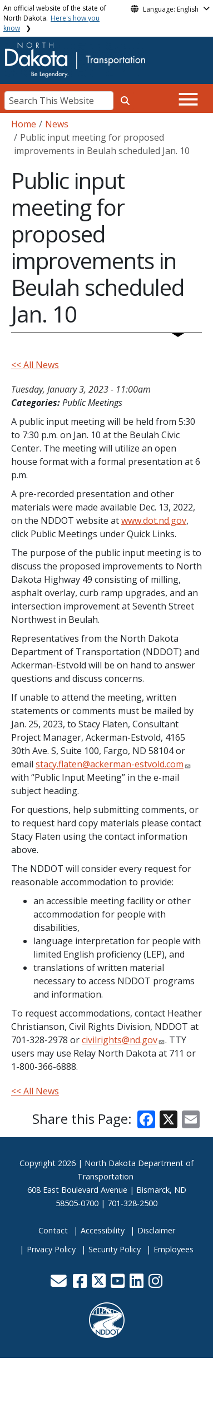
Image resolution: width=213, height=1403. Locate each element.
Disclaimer (156, 1230)
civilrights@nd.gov (119, 1040)
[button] (60, 1283)
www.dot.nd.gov (153, 520)
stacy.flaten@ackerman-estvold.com (110, 764)
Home (23, 124)
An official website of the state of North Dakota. (54, 18)
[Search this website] (125, 101)
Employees (173, 1249)
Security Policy (114, 1249)
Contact (53, 1230)
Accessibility (103, 1230)
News (56, 124)
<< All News (35, 365)
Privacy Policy (51, 1249)
